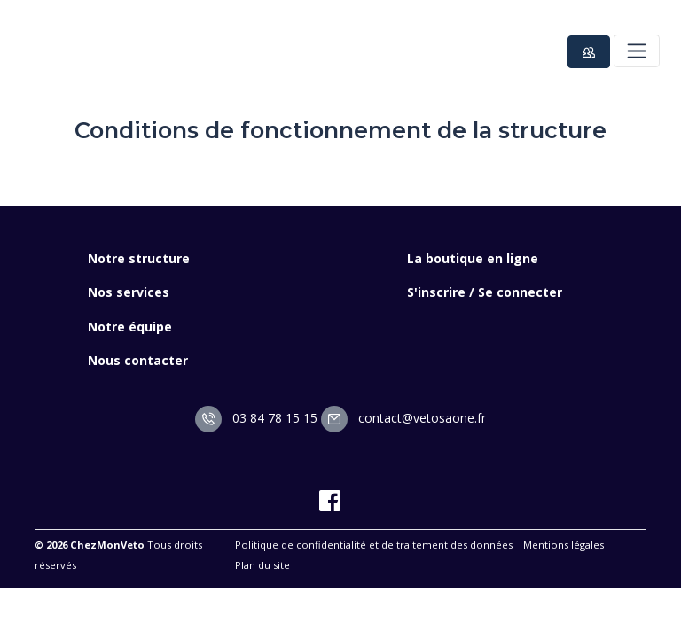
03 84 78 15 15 (256, 417)
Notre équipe (130, 326)
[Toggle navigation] (637, 50)
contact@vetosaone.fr (403, 417)
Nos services (128, 292)
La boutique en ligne (472, 258)
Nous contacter (138, 360)
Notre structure (139, 258)
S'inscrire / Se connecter (484, 292)
